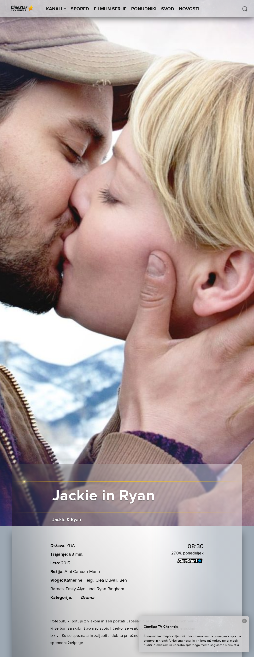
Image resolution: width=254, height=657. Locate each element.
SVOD (167, 9)
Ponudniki (143, 9)
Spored (80, 9)
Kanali (56, 9)
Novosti (189, 9)
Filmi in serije (110, 9)
